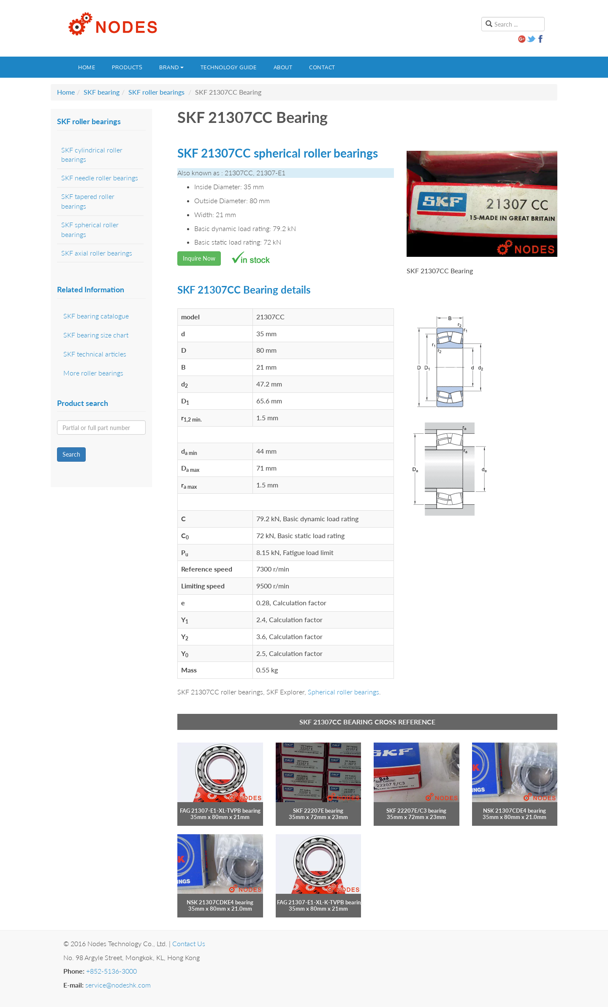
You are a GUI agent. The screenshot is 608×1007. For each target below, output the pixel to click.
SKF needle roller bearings (99, 178)
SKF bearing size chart (95, 335)
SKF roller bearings (156, 92)
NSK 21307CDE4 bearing (514, 810)
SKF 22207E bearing (318, 810)
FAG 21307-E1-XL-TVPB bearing (220, 810)
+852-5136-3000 (111, 971)
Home (86, 67)
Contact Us (188, 943)
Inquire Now (199, 258)
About (283, 67)
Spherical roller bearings (343, 692)
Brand (171, 67)
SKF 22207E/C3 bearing (416, 810)
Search (71, 454)
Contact (322, 67)
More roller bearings (93, 373)
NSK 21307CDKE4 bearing (220, 902)
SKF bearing (101, 92)
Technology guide (229, 67)
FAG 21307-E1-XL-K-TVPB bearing (320, 902)
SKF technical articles (94, 354)
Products (127, 67)
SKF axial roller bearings (96, 253)
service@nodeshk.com (118, 985)
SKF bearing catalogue (96, 316)
